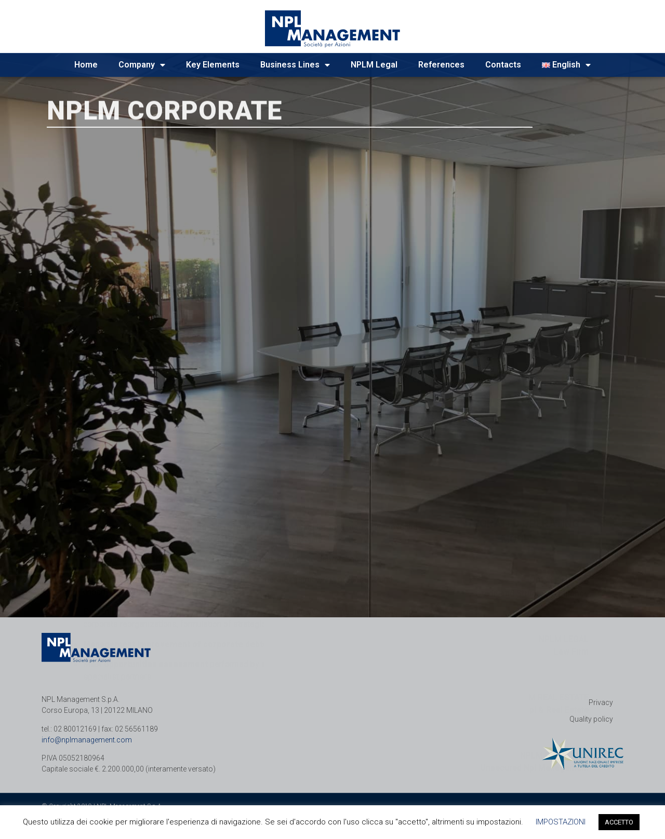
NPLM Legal (374, 65)
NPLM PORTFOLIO (554, 591)
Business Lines (295, 65)
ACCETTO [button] (619, 822)
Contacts (503, 65)
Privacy (601, 702)
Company (141, 65)
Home (86, 65)
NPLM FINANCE (559, 416)
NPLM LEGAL (564, 474)
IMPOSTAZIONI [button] (561, 822)
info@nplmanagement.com (87, 740)
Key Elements (213, 65)
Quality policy (591, 719)
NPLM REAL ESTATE (551, 532)
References (441, 65)
